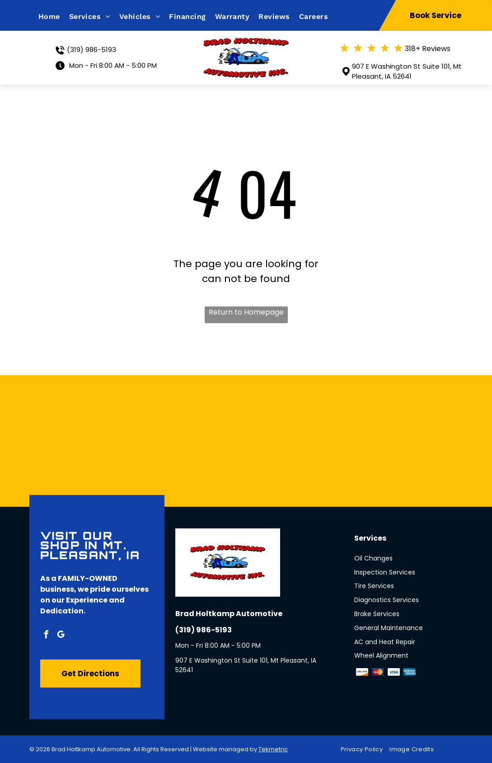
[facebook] (46, 635)
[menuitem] (53, 16)
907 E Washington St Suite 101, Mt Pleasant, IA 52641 (407, 71)
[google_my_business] (61, 635)
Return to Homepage (246, 312)
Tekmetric (273, 749)
